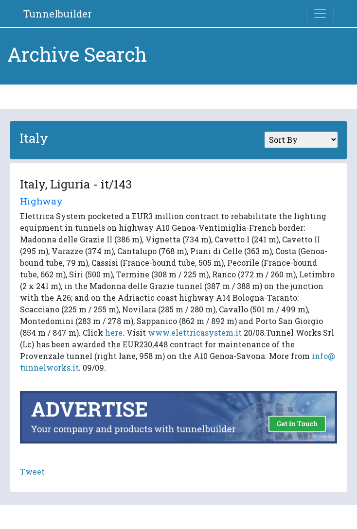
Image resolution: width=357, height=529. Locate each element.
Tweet (32, 471)
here (114, 332)
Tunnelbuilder (57, 13)
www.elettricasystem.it (195, 332)
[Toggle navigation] (320, 13)
